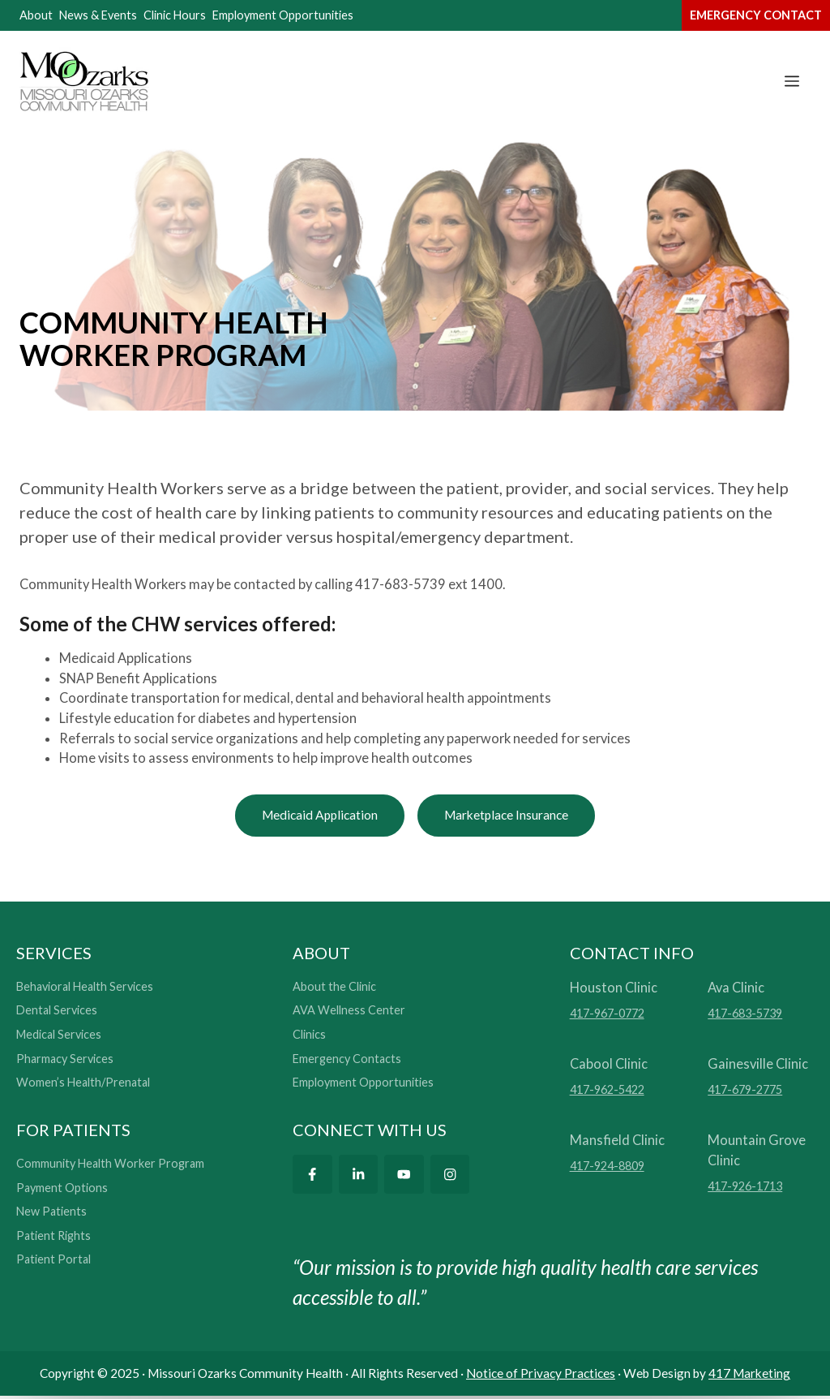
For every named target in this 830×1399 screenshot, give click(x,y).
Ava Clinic (736, 989)
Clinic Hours (174, 15)
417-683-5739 (745, 1015)
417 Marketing (749, 1375)
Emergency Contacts (347, 1061)
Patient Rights (53, 1238)
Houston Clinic (613, 989)
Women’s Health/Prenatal (83, 1084)
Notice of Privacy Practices (540, 1375)
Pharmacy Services (64, 1061)
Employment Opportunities (282, 15)
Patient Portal (53, 1262)
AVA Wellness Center (349, 1013)
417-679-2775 (745, 1092)
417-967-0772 (607, 1015)
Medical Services (58, 1037)
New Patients (51, 1213)
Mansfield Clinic (617, 1142)
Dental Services (56, 1013)
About (36, 15)
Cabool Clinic (609, 1066)
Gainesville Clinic (758, 1066)
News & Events (98, 15)
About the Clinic (334, 989)
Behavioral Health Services (84, 989)
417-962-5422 (607, 1092)
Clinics (309, 1037)
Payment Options (62, 1190)
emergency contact (756, 15)
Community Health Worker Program (110, 1166)
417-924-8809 (607, 1168)
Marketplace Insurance (513, 816)
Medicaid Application (312, 816)
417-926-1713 (745, 1188)
